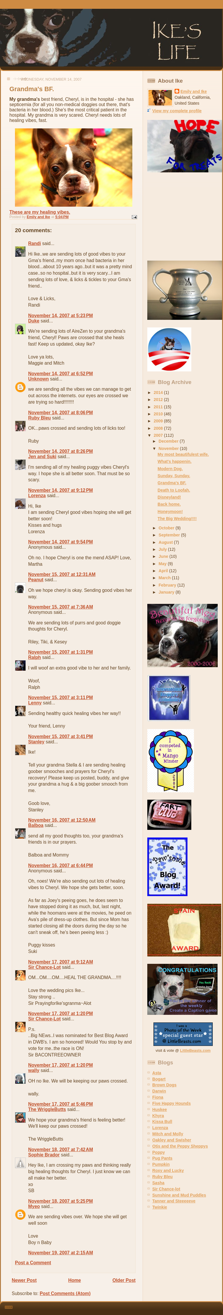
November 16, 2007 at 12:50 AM (62, 820)
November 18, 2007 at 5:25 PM (60, 1201)
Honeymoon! (170, 511)
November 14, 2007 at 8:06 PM (60, 412)
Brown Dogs (164, 1085)
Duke (33, 320)
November (169, 448)
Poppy (158, 1152)
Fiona (157, 1097)
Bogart (158, 1079)
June (164, 556)
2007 (159, 435)
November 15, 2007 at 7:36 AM (60, 606)
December (169, 441)
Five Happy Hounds (171, 1103)
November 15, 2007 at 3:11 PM (60, 697)
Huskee (159, 1109)
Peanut (35, 579)
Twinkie (159, 1207)
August (166, 542)
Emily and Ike (193, 91)
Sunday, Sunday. (174, 475)
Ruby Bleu (39, 417)
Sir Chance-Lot (44, 967)
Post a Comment (33, 1262)
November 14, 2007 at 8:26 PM (60, 451)
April (164, 570)
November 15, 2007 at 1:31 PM (60, 652)
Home (74, 1280)
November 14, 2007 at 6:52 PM (60, 373)
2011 (159, 407)
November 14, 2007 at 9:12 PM (60, 490)
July (163, 549)
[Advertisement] (184, 216)
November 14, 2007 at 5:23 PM (60, 315)
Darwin (159, 1091)
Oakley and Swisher (171, 1140)
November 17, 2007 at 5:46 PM (60, 1104)
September (170, 535)
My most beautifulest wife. (183, 454)
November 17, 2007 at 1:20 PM (60, 1013)
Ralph (34, 657)
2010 (159, 414)
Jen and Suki (42, 456)
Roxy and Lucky (168, 1170)
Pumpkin (161, 1164)
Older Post (124, 1280)
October (167, 528)
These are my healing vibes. (39, 212)
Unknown (38, 378)
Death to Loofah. (174, 490)
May (163, 563)
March (165, 577)
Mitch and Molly (167, 1133)
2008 (159, 428)
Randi (34, 243)
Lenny (35, 702)
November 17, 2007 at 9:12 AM (60, 961)
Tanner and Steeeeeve (173, 1201)
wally (33, 1070)
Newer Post (24, 1280)
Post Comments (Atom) (65, 1293)
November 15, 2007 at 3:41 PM (60, 736)
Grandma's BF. (172, 482)
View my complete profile (177, 110)
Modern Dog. (170, 468)
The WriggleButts (47, 1109)
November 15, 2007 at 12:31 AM (62, 574)
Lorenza (37, 495)
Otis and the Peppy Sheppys (180, 1146)
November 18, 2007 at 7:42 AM (60, 1149)
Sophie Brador (44, 1154)
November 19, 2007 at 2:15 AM (60, 1252)
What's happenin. (175, 461)
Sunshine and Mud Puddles (179, 1195)
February (168, 585)
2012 (159, 399)
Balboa (35, 825)
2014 (159, 392)
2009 (159, 421)
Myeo (34, 1206)
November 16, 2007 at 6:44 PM (60, 865)
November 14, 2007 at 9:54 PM (60, 541)
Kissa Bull (162, 1121)
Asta (156, 1073)
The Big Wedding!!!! (177, 518)
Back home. (169, 504)
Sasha (158, 1182)
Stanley (36, 741)
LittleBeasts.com (195, 1050)
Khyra (158, 1115)
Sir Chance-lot (166, 1189)
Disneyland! (169, 497)
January (167, 592)
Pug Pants (162, 1158)
